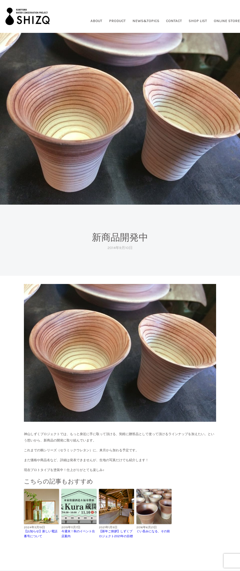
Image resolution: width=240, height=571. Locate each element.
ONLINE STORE (227, 21)
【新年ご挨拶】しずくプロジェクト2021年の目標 (116, 533)
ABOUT (96, 21)
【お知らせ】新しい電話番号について (40, 533)
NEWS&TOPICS (145, 21)
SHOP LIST (198, 21)
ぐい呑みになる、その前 (153, 531)
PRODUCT (117, 21)
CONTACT (174, 21)
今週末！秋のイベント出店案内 (78, 533)
